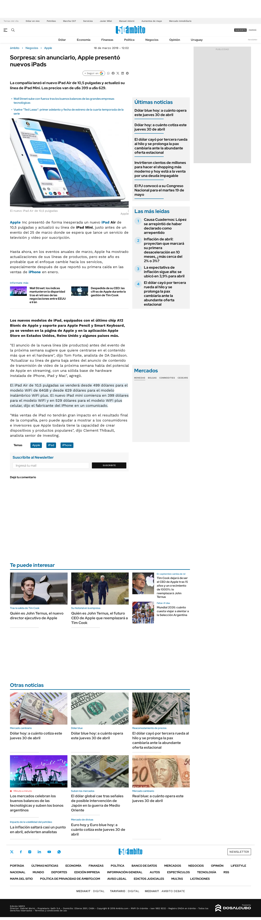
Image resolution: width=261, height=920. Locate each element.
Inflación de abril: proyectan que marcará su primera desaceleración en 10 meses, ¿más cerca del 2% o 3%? (164, 250)
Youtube (49, 852)
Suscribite (109, 465)
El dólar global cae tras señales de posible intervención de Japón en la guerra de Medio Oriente (97, 803)
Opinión (174, 40)
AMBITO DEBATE (165, 891)
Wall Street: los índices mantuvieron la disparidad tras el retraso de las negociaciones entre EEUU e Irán (48, 295)
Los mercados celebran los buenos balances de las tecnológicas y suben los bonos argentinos (36, 803)
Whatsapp (59, 851)
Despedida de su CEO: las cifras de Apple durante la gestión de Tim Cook (108, 291)
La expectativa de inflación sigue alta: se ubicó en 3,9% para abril (164, 271)
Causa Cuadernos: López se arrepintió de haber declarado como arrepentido (165, 226)
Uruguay (197, 40)
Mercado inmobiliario (180, 21)
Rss (226, 872)
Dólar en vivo (33, 21)
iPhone (35, 272)
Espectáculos (178, 872)
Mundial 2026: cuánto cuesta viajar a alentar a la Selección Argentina (173, 611)
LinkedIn (39, 851)
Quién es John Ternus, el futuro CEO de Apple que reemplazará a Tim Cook (99, 618)
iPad (105, 222)
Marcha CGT (69, 21)
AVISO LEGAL (117, 879)
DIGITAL (90, 891)
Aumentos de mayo (152, 21)
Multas (177, 879)
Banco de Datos (144, 866)
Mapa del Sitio (21, 879)
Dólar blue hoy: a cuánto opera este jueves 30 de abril (160, 112)
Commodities (167, 378)
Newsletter (252, 40)
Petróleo (51, 21)
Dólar (62, 40)
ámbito (14, 48)
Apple (48, 48)
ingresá (252, 30)
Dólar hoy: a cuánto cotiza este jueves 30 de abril (160, 127)
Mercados (172, 866)
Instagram (29, 851)
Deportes (59, 872)
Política (129, 40)
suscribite (240, 30)
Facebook (21, 851)
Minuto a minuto (23, 791)
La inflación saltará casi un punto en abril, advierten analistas (38, 829)
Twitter (12, 851)
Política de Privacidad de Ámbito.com (70, 879)
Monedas (139, 378)
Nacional (17, 872)
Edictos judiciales (149, 879)
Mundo (38, 872)
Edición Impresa (87, 872)
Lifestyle (238, 866)
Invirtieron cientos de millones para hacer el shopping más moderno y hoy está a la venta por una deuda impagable (160, 169)
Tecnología (206, 872)
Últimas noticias (44, 866)
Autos (155, 872)
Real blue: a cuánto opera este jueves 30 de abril (158, 798)
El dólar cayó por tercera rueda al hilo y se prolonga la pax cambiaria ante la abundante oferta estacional (160, 146)
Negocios (151, 40)
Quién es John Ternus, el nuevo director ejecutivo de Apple (36, 615)
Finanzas (107, 40)
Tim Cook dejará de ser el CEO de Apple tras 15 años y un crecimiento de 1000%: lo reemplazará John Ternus (172, 587)
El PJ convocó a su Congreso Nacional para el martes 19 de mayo (159, 190)
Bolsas (152, 378)
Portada (17, 866)
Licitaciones (200, 879)
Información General (124, 872)
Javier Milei (106, 21)
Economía (83, 40)
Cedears (183, 378)
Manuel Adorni (126, 21)
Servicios (88, 21)
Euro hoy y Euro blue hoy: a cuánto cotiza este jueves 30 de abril (98, 829)
